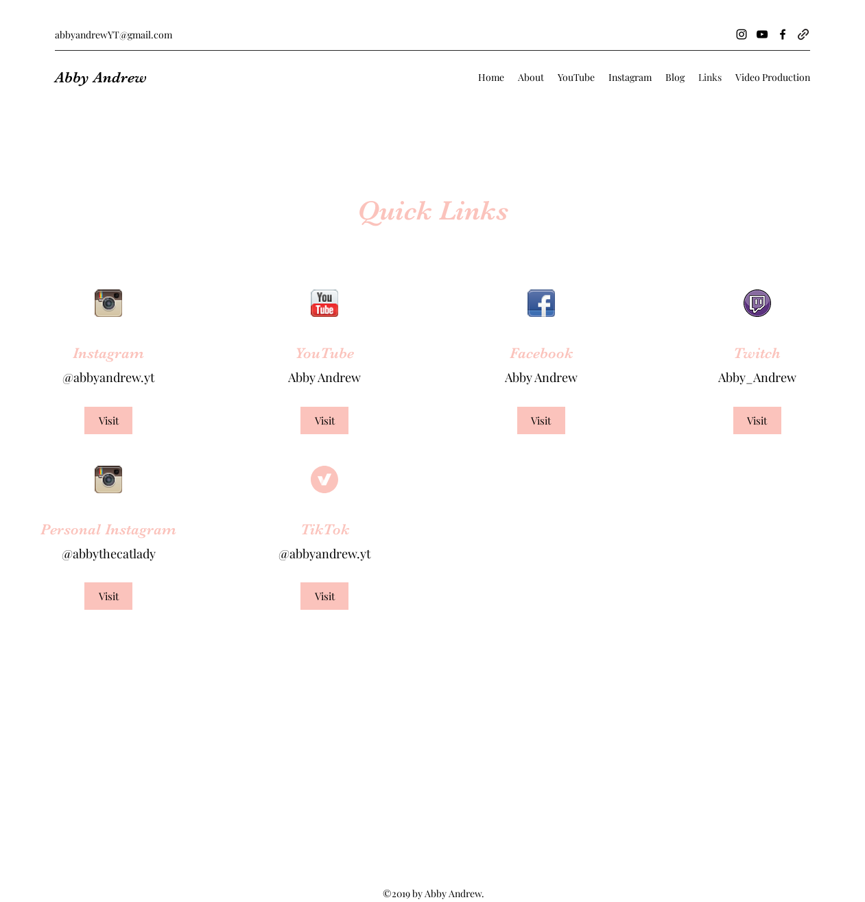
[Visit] (108, 420)
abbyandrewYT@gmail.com (113, 34)
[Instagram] (741, 34)
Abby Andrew (101, 77)
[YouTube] (762, 34)
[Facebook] (783, 34)
